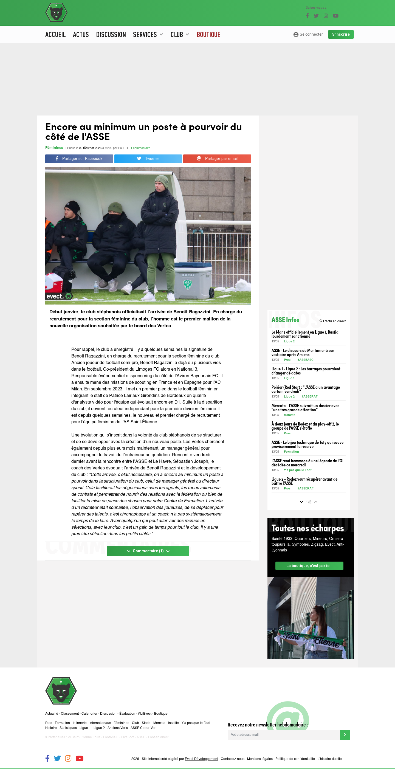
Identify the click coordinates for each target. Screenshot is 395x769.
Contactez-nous (232, 759)
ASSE (141, 737)
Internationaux (100, 723)
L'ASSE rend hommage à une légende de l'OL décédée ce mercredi (308, 462)
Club (135, 723)
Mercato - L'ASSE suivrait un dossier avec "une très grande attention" (305, 407)
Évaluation (127, 714)
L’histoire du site (330, 759)
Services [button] (149, 34)
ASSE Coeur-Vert (143, 728)
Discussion (111, 34)
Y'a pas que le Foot (298, 470)
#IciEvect (144, 714)
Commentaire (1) (148, 551)
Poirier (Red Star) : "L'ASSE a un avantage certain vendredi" (306, 389)
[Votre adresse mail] (284, 735)
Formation (291, 451)
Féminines (54, 148)
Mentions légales (260, 759)
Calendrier (89, 714)
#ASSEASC (306, 360)
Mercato (289, 415)
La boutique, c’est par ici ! (309, 566)
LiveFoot (127, 737)
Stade (146, 723)
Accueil (55, 34)
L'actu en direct (332, 321)
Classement (70, 714)
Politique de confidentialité (295, 759)
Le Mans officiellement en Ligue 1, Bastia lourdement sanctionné (305, 334)
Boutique (208, 34)
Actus (81, 34)
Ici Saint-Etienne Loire (83, 737)
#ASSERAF (310, 396)
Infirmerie (80, 723)
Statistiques (68, 728)
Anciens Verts (118, 728)
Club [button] (181, 34)
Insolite (173, 723)
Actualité (51, 714)
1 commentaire (140, 148)
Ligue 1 (289, 378)
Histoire (51, 728)
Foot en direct (158, 737)
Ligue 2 (289, 341)
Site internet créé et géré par (180, 759)
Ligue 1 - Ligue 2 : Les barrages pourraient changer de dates (306, 371)
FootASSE (111, 737)
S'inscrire (341, 34)
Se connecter (308, 35)
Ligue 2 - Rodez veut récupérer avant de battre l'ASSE (304, 481)
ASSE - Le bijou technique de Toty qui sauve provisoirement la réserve (307, 444)
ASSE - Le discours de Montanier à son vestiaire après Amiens (303, 352)
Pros (287, 360)
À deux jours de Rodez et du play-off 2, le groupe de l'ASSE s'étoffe (305, 426)
